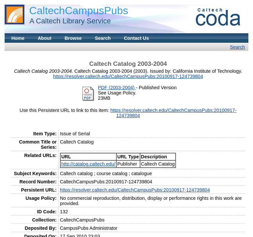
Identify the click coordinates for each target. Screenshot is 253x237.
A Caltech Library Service (68, 21)
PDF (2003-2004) (117, 87)
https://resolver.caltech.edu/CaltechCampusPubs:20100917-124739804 (128, 76)
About (44, 38)
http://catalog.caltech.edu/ (88, 164)
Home (17, 38)
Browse (73, 38)
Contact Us (136, 38)
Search (103, 38)
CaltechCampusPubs (78, 10)
